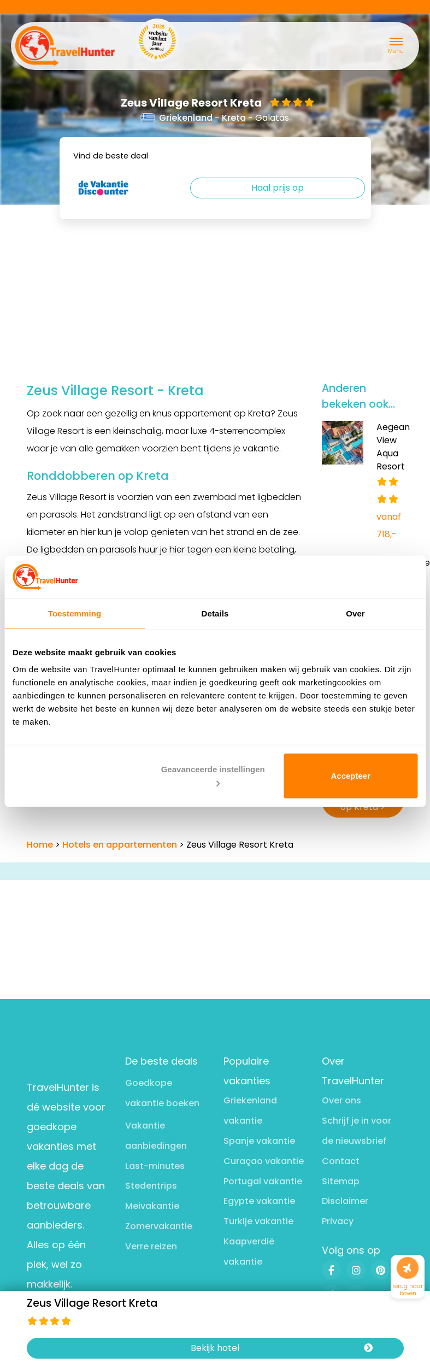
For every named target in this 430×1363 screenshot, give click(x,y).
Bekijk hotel (282, 1348)
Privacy (338, 1221)
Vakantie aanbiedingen (156, 1135)
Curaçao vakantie (263, 1161)
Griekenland (177, 117)
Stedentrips (151, 1185)
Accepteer (350, 775)
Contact (341, 1161)
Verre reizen (151, 1246)
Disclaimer (345, 1201)
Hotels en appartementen (119, 844)
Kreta (234, 117)
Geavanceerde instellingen (213, 775)
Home (40, 844)
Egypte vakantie (259, 1201)
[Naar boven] (408, 1268)
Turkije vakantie (258, 1221)
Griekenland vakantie (250, 1110)
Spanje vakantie (259, 1141)
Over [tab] (355, 613)
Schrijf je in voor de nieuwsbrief (356, 1130)
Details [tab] (215, 613)
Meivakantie (152, 1206)
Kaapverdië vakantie (248, 1251)
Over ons (341, 1100)
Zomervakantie (158, 1226)
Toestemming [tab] (75, 613)
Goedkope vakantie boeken (162, 1093)
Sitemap (341, 1181)
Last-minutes (155, 1166)
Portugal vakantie (262, 1181)
